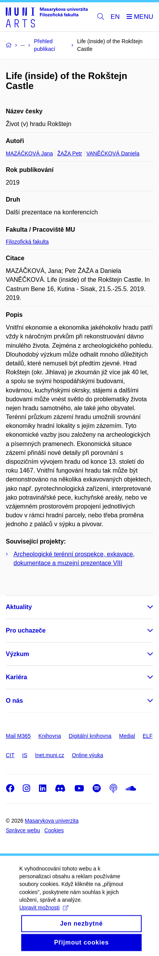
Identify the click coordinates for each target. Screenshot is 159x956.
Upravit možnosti (43, 917)
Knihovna (50, 736)
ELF (148, 736)
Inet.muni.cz (49, 755)
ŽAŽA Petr (69, 153)
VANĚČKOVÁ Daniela (112, 153)
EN (115, 16)
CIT (10, 755)
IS (24, 755)
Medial (127, 736)
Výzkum (17, 654)
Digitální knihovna (90, 736)
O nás (14, 700)
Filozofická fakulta (27, 242)
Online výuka (87, 755)
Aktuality (19, 607)
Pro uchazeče (26, 630)
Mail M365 (18, 736)
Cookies (54, 830)
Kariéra (16, 677)
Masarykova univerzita (51, 821)
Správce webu (23, 830)
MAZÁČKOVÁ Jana (29, 153)
